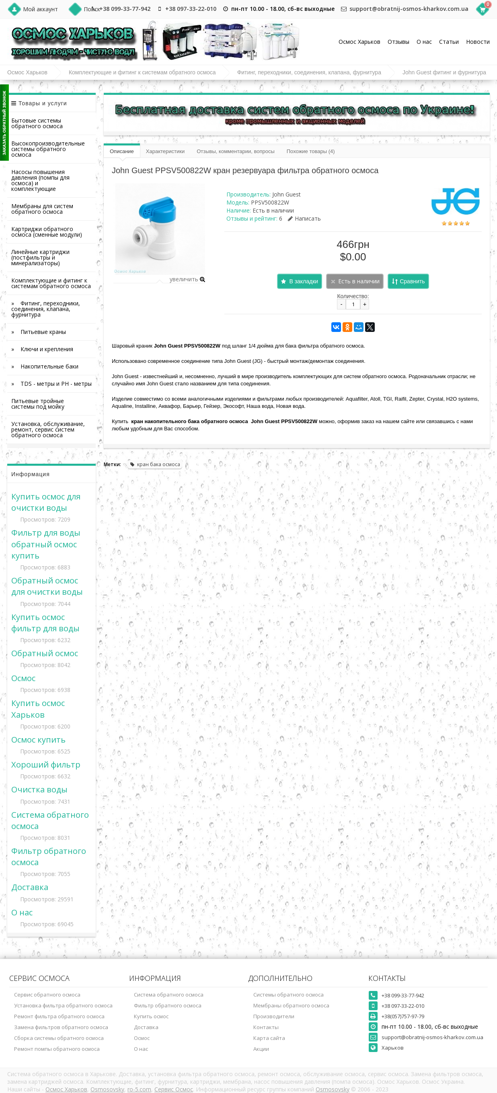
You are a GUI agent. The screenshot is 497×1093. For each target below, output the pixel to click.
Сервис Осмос (173, 1089)
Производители (273, 1016)
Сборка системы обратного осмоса (59, 1038)
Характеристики (165, 151)
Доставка (29, 886)
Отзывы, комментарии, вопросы (236, 151)
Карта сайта (269, 1038)
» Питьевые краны (38, 332)
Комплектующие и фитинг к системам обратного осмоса (142, 72)
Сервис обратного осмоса (47, 994)
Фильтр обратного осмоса (167, 1005)
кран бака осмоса (154, 464)
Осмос (23, 678)
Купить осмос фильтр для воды (45, 622)
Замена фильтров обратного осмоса (61, 1027)
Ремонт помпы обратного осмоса (57, 1048)
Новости (478, 41)
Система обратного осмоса (168, 994)
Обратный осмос (44, 653)
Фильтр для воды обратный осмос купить (45, 544)
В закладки (303, 281)
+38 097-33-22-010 (190, 8)
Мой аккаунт (40, 9)
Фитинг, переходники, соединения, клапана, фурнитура (309, 72)
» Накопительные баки (44, 366)
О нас (424, 41)
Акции (261, 1048)
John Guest (286, 194)
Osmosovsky (107, 1089)
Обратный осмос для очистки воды (47, 586)
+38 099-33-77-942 (124, 8)
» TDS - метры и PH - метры (51, 383)
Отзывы (398, 41)
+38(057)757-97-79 (403, 1016)
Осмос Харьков (359, 41)
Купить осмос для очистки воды (45, 502)
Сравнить (412, 281)
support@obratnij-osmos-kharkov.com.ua (408, 8)
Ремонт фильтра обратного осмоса (59, 1016)
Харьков (393, 1047)
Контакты (266, 1027)
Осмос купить (38, 739)
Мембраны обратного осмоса (291, 1005)
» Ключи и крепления (42, 349)
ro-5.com (139, 1089)
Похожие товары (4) (311, 151)
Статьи (449, 41)
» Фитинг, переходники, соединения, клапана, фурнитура (49, 308)
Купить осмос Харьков (38, 708)
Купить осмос (151, 1016)
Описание (122, 151)
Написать (304, 218)
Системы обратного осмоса (288, 994)
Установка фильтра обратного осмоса (63, 1005)
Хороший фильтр (45, 764)
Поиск (92, 9)
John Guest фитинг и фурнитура (444, 72)
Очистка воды (39, 789)
